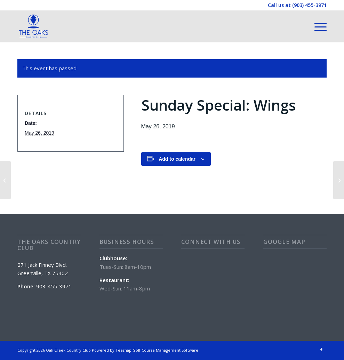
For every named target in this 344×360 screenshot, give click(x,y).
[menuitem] (317, 26)
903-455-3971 (54, 286)
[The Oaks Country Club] (33, 26)
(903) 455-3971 (309, 5)
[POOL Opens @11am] (338, 180)
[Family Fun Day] (5, 180)
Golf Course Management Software (165, 350)
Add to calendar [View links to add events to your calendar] (177, 159)
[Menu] (317, 26)
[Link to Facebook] (321, 349)
